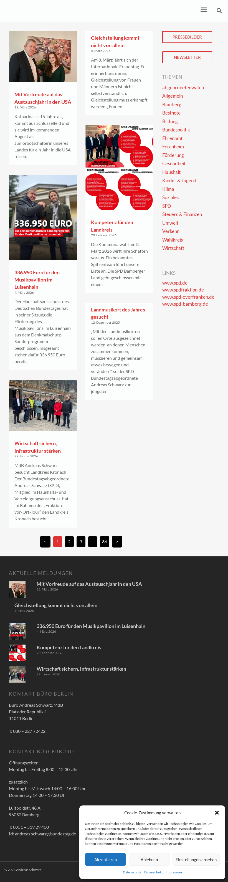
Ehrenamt (172, 138)
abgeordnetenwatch (183, 87)
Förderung (173, 155)
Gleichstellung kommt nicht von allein (55, 605)
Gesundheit (174, 163)
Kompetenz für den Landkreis (69, 647)
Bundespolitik (176, 130)
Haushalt (171, 172)
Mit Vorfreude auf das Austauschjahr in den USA (89, 584)
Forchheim (173, 146)
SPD (166, 206)
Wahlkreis (172, 240)
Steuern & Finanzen (182, 214)
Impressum (174, 872)
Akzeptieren (105, 859)
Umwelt (170, 223)
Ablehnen (149, 859)
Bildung (170, 121)
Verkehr (170, 231)
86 (105, 540)
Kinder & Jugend (179, 180)
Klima (168, 189)
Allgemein (172, 96)
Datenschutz (132, 872)
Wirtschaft (173, 248)
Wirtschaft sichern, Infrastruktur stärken (81, 669)
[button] (217, 812)
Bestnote (171, 113)
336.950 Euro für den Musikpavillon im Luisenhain (37, 279)
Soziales (170, 197)
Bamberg (171, 104)
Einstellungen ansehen (196, 859)
